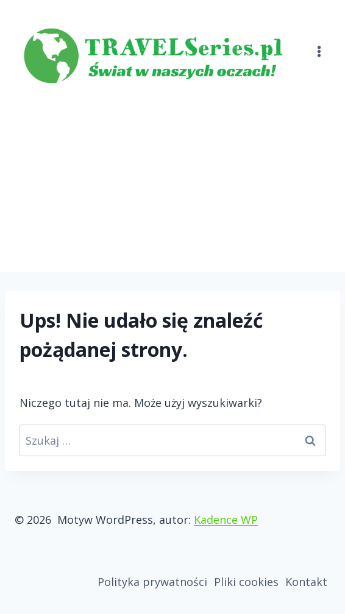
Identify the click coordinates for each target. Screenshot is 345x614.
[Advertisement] (172, 180)
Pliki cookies (246, 581)
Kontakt (306, 581)
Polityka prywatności (152, 581)
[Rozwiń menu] (318, 44)
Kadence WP (226, 519)
